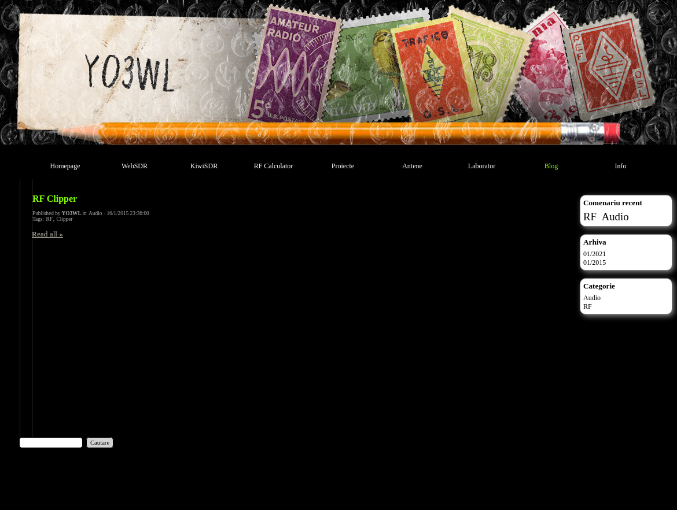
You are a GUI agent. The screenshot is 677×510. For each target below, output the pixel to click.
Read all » (47, 234)
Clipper (65, 219)
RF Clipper (54, 199)
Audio (95, 213)
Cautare (99, 442)
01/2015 (594, 262)
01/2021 (594, 254)
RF (49, 219)
